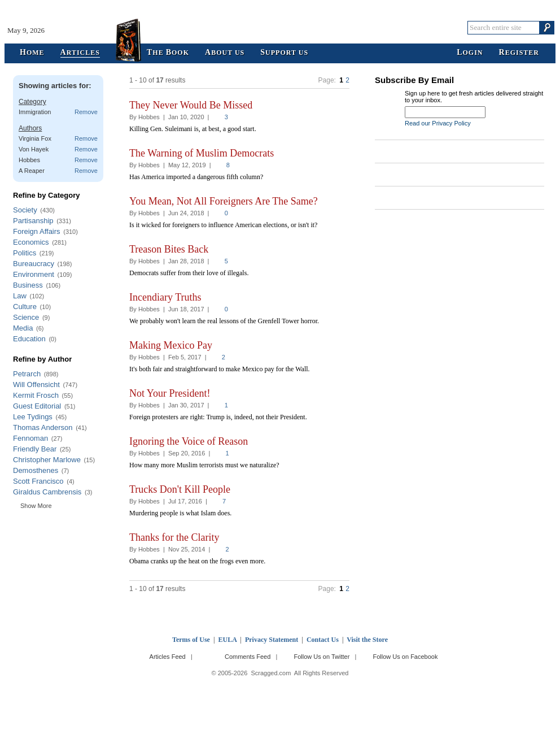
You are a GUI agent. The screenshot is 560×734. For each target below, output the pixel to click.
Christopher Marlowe (47, 459)
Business (28, 285)
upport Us (284, 53)
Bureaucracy (33, 263)
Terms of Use (191, 640)
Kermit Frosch (36, 395)
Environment (33, 274)
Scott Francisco (38, 481)
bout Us (224, 53)
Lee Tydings (33, 416)
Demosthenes (35, 470)
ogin (470, 53)
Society (25, 210)
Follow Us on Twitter (321, 656)
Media (23, 328)
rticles (80, 53)
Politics (24, 253)
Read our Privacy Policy (438, 123)
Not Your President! (170, 393)
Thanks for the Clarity (174, 537)
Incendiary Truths (165, 297)
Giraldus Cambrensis (47, 492)
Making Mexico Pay (170, 345)
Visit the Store (367, 640)
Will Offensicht (36, 384)
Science (26, 317)
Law (20, 296)
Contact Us (323, 640)
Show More (36, 505)
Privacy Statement (271, 640)
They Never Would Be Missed (190, 105)
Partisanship (33, 220)
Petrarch (27, 374)
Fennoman (30, 438)
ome (32, 53)
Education (29, 339)
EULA (227, 640)
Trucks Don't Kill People (179, 489)
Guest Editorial (37, 406)
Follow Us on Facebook (405, 656)
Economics (31, 242)
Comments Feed (247, 656)
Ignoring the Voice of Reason (188, 441)
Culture (25, 306)
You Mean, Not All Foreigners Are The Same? (223, 201)
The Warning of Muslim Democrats (201, 153)
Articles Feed (168, 656)
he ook (168, 53)
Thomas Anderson (43, 427)
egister (519, 53)
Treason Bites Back (168, 249)
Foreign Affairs (36, 231)
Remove (86, 111)
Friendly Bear (34, 449)
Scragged (280, 27)
